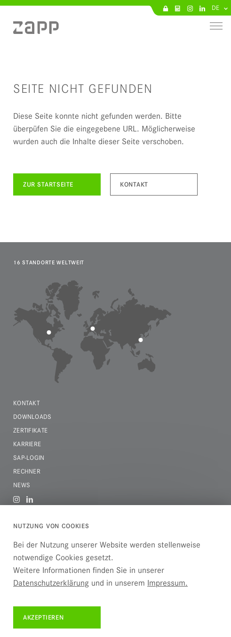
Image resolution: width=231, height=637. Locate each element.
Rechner (26, 471)
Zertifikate (30, 430)
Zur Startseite (48, 184)
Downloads (32, 416)
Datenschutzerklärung (51, 583)
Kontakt (26, 403)
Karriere (27, 444)
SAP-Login (29, 457)
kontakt (134, 184)
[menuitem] (36, 31)
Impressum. (167, 583)
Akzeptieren (43, 617)
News (21, 485)
